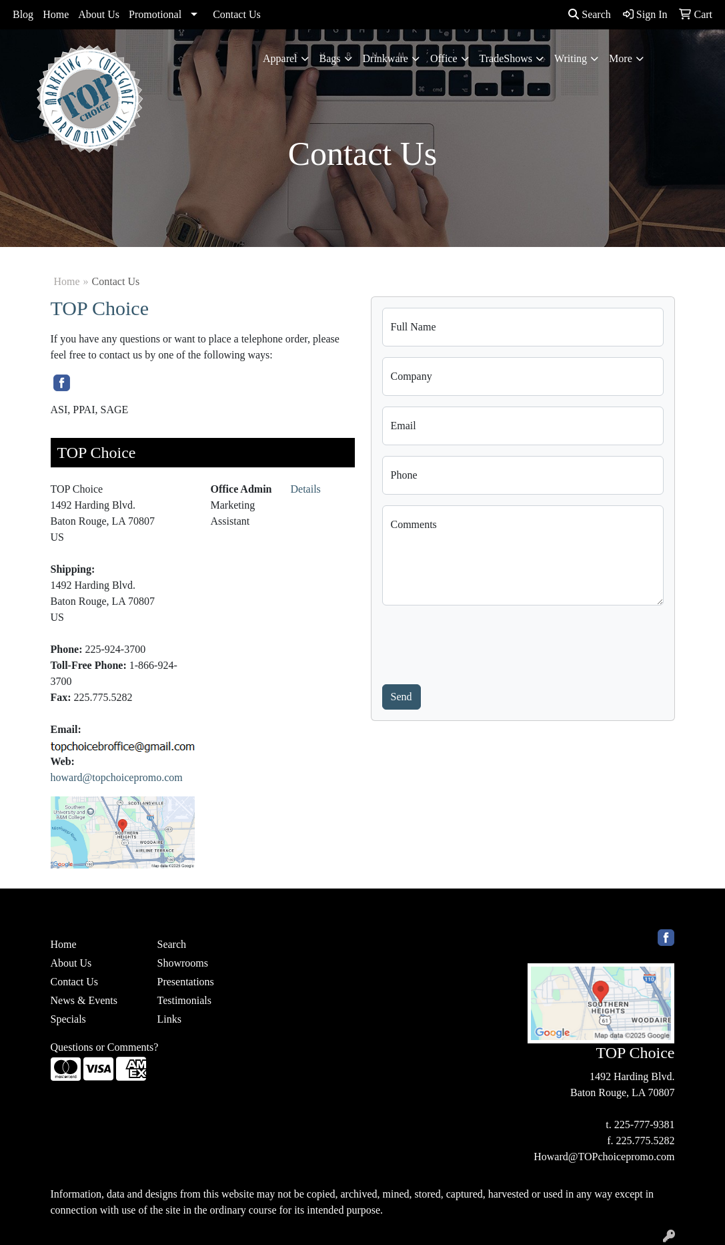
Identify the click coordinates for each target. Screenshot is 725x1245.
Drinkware (385, 58)
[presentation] (483, 642)
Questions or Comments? (105, 1047)
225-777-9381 (644, 1124)
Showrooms (182, 963)
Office (444, 58)
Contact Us (237, 14)
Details (306, 489)
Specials (68, 1019)
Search (589, 14)
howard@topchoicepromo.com (117, 777)
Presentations (185, 981)
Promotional (155, 14)
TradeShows (506, 58)
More (620, 58)
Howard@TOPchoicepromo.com (604, 1156)
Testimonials (184, 1000)
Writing (570, 58)
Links (169, 1019)
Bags (330, 58)
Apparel (280, 58)
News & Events (84, 1000)
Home (56, 14)
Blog (23, 14)
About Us (98, 14)
